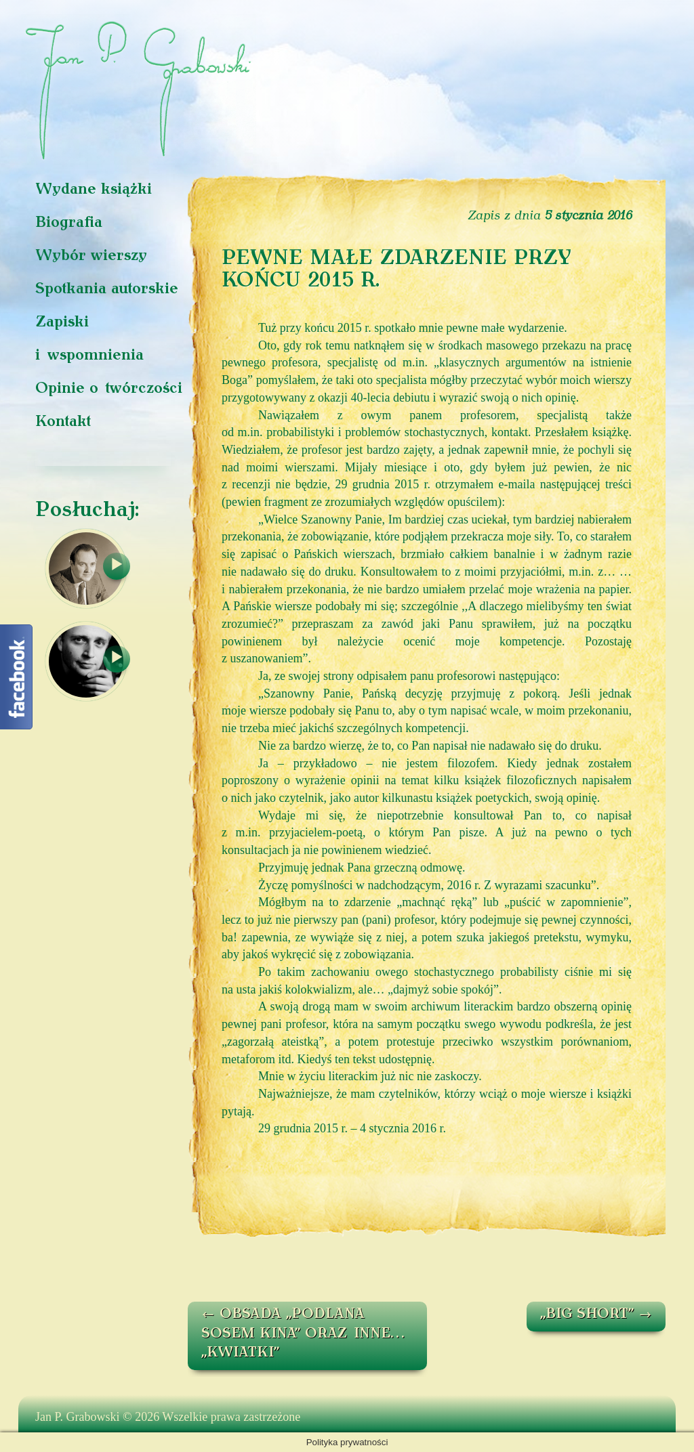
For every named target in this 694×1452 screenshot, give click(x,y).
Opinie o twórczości (108, 389)
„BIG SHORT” (596, 1314)
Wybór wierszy (91, 256)
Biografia (68, 223)
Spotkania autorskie (106, 289)
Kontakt (63, 422)
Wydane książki (93, 190)
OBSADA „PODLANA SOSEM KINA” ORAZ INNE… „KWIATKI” (302, 1334)
